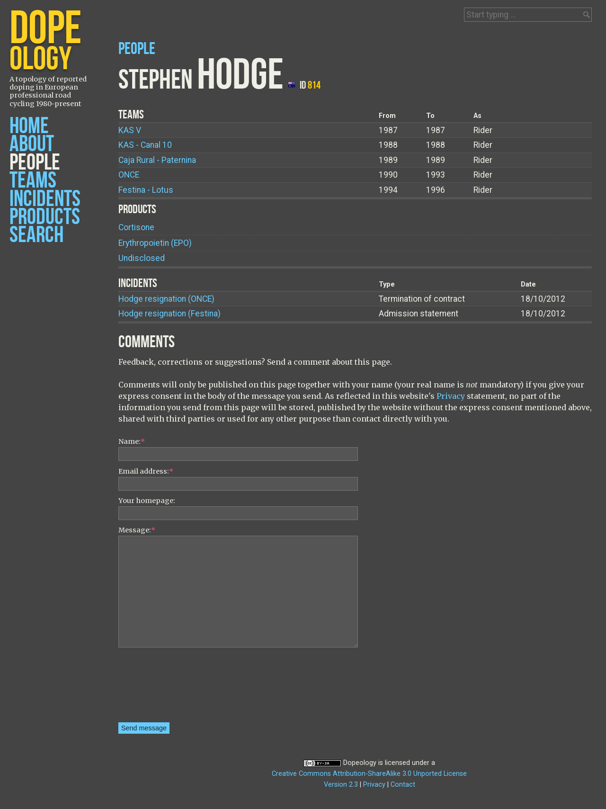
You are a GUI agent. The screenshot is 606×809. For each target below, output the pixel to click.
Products (44, 217)
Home (29, 126)
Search (36, 235)
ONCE (128, 175)
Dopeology (359, 763)
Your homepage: (146, 500)
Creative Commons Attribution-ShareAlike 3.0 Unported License (369, 774)
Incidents (44, 199)
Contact (403, 785)
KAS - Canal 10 (145, 145)
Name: (131, 441)
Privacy (451, 396)
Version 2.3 (341, 785)
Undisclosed (141, 258)
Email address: (145, 471)
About (31, 144)
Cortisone (136, 227)
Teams (32, 180)
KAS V (129, 130)
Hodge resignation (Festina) (169, 313)
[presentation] (157, 688)
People (34, 162)
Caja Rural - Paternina (157, 160)
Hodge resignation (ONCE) (166, 299)
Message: (136, 530)
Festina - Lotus (145, 190)
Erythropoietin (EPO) (155, 243)
